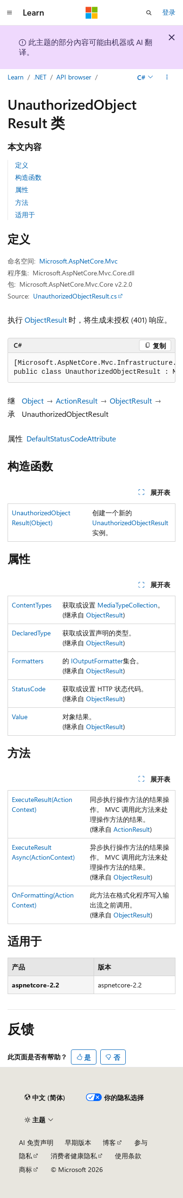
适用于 (25, 214)
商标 (25, 1169)
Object (33, 400)
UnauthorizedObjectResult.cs (75, 295)
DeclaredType (31, 632)
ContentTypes (32, 604)
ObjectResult (46, 320)
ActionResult (76, 400)
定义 (21, 164)
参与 (141, 1142)
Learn (16, 76)
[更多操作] (167, 77)
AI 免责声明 (36, 1142)
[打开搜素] (148, 12)
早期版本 (78, 1142)
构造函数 (28, 177)
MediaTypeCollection (127, 604)
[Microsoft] (92, 13)
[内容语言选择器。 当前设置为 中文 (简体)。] (45, 1097)
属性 (21, 189)
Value (19, 716)
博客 (109, 1142)
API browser (73, 76)
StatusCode (28, 688)
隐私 (25, 1155)
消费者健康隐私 (74, 1155)
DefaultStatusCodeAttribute (71, 438)
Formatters (28, 660)
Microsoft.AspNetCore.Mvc (78, 260)
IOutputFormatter (97, 660)
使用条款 (128, 1155)
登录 (168, 12)
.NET (40, 76)
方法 (21, 202)
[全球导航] (9, 12)
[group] (91, 368)
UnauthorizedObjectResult (130, 522)
